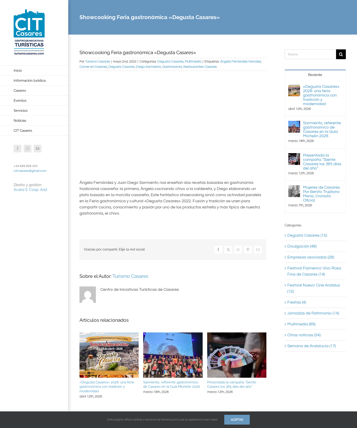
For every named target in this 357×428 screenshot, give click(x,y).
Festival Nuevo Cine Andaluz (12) (313, 288)
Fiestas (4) (296, 302)
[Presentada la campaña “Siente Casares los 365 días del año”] (294, 156)
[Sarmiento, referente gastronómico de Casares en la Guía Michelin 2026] (294, 124)
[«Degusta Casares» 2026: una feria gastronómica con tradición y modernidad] (294, 87)
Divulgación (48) (301, 246)
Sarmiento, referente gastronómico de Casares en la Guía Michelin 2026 (171, 384)
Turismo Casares (97, 61)
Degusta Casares (170, 61)
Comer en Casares (93, 66)
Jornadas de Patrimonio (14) (313, 313)
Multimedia (193, 61)
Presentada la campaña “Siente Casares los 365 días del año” (231, 384)
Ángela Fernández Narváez (240, 61)
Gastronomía (172, 66)
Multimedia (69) (301, 324)
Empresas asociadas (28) (310, 257)
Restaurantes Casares (200, 66)
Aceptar (237, 420)
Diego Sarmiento (148, 66)
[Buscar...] (310, 54)
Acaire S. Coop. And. (31, 189)
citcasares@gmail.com (30, 170)
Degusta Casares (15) (307, 235)
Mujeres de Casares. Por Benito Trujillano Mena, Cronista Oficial (322, 194)
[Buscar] (341, 54)
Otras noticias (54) (304, 335)
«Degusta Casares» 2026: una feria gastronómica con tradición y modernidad (106, 386)
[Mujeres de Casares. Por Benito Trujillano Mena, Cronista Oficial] (294, 188)
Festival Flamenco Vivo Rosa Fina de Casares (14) (314, 271)
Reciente (315, 75)
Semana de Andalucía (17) (311, 346)
